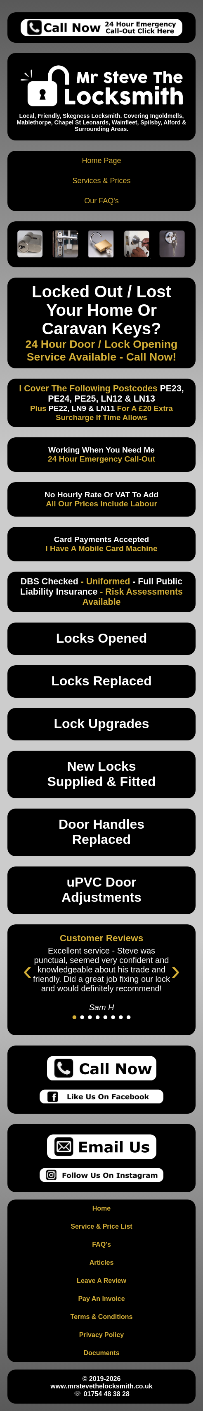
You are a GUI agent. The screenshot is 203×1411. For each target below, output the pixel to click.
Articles (102, 1262)
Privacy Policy (101, 1334)
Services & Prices (101, 181)
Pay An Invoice (101, 1298)
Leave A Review (101, 1280)
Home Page (101, 160)
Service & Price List (101, 1226)
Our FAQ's (101, 201)
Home (101, 1208)
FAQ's (101, 1244)
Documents (101, 1352)
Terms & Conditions (102, 1316)
